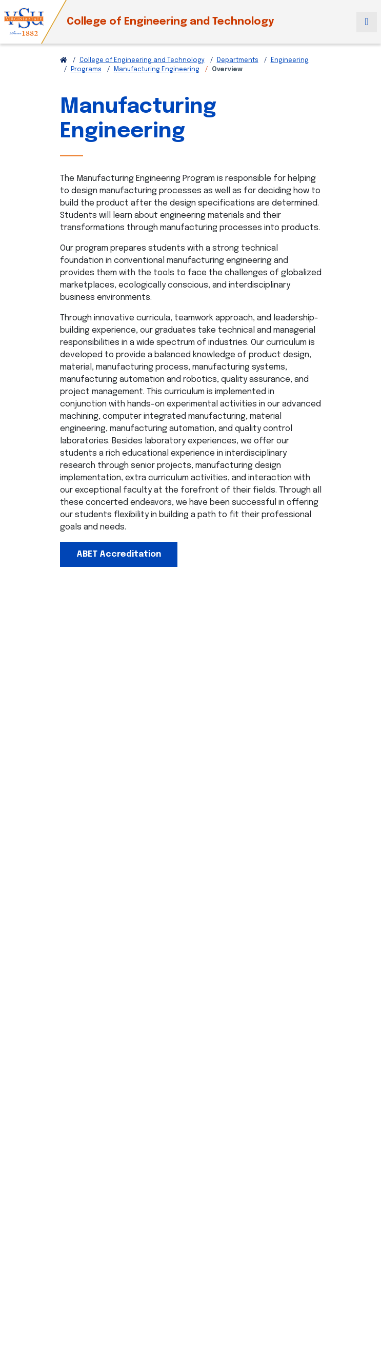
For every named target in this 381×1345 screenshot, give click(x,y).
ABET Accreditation (118, 554)
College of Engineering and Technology (170, 21)
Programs (86, 70)
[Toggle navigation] (366, 22)
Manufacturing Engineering (156, 70)
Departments (237, 60)
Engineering (290, 60)
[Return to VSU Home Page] (63, 60)
